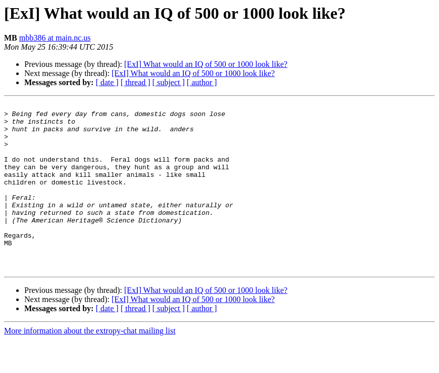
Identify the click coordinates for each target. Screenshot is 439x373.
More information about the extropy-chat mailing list (90, 364)
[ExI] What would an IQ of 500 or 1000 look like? (205, 64)
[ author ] (202, 82)
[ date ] (107, 82)
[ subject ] (168, 82)
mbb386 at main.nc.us (55, 37)
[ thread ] (135, 82)
